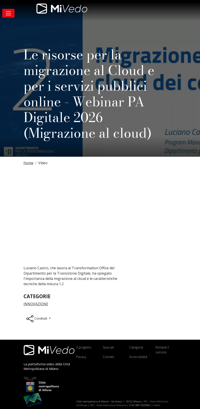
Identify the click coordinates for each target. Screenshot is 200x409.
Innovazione (36, 304)
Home (28, 162)
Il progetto (83, 347)
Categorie (136, 347)
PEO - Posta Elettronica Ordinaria (108, 405)
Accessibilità (138, 357)
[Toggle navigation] (8, 13)
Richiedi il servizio (162, 349)
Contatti (108, 357)
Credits (156, 405)
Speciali (108, 347)
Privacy (81, 357)
